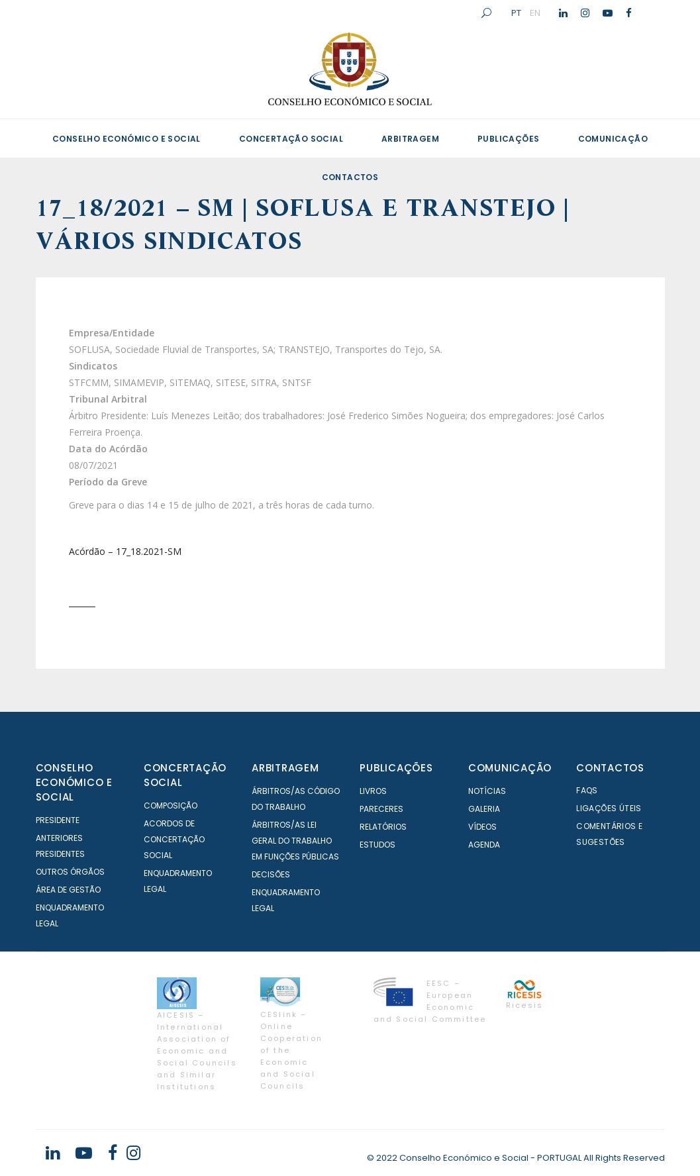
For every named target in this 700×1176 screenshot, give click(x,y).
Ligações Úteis (609, 808)
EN (535, 13)
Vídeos (482, 826)
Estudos (377, 844)
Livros (373, 791)
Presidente (57, 820)
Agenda (484, 844)
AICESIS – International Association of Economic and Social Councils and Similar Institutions (197, 1051)
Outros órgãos (70, 871)
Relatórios (383, 826)
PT (516, 13)
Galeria (484, 808)
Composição (170, 805)
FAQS (587, 790)
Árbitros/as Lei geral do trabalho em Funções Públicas (295, 840)
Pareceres (381, 808)
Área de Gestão (68, 889)
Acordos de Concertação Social (174, 839)
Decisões (271, 874)
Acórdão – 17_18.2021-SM (125, 551)
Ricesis (524, 1005)
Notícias (487, 791)
